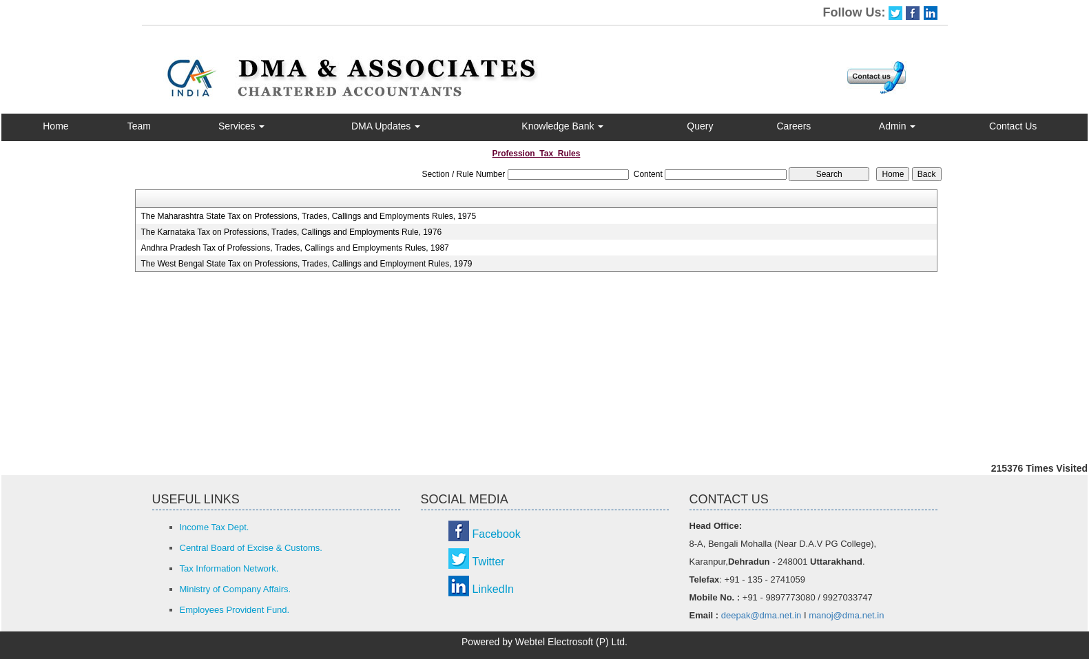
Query (700, 126)
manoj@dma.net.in (846, 615)
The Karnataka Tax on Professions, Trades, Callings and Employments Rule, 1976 (291, 232)
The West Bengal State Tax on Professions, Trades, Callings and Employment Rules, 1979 (306, 264)
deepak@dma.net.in (761, 615)
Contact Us (1013, 126)
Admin (897, 126)
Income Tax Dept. (214, 527)
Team (139, 126)
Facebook (497, 534)
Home (55, 126)
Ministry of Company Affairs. (235, 589)
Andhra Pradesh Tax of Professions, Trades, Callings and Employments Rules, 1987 (294, 248)
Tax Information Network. (229, 568)
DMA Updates (385, 126)
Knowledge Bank (562, 126)
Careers (794, 126)
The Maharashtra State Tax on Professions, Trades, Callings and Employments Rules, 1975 (308, 216)
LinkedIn (494, 589)
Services (241, 126)
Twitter (489, 561)
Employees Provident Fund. (235, 610)
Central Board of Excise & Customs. (251, 548)
